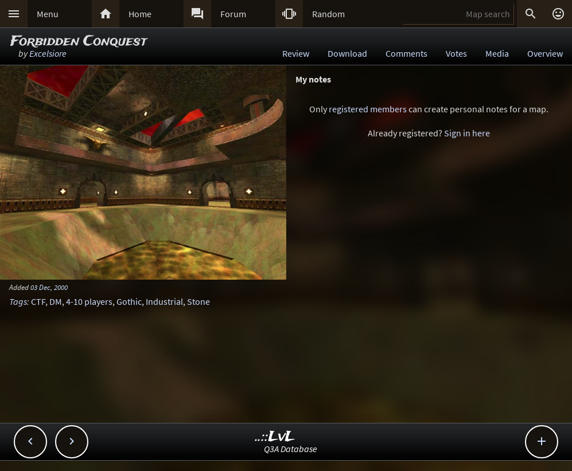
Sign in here (467, 133)
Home (140, 13)
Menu (48, 13)
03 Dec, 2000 (49, 287)
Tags (18, 301)
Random (328, 13)
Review (295, 53)
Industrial (164, 301)
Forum (233, 13)
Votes (456, 53)
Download (347, 53)
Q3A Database (290, 448)
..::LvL (275, 437)
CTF (38, 301)
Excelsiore (48, 53)
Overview (545, 53)
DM (55, 301)
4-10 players (89, 301)
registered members (368, 109)
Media (497, 53)
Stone (198, 301)
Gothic (129, 301)
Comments (406, 53)
